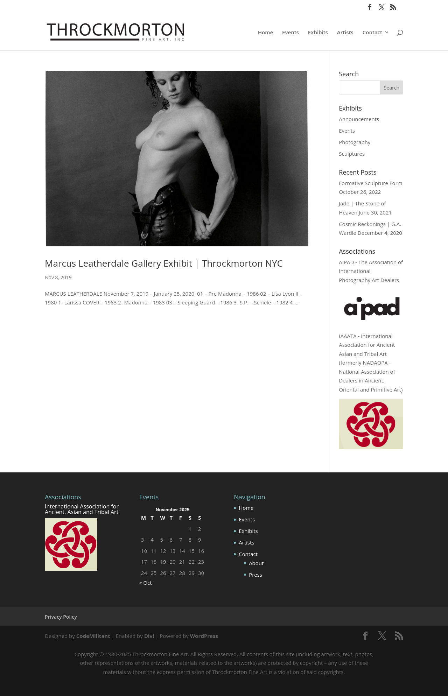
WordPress (204, 635)
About (256, 563)
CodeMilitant (93, 635)
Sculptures (352, 153)
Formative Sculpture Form (370, 183)
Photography (354, 142)
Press (255, 574)
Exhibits (318, 33)
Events (290, 33)
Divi (149, 635)
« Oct (145, 582)
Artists (345, 33)
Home (265, 33)
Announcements (359, 118)
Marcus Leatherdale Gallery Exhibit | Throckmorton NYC (164, 263)
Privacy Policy (61, 616)
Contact (372, 33)
